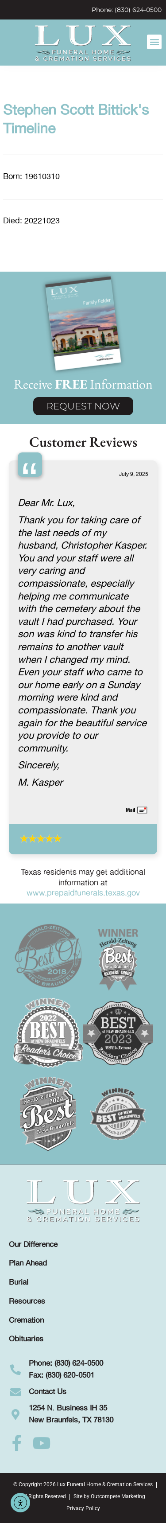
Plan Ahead (28, 1263)
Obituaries (26, 1339)
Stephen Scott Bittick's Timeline (76, 120)
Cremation (26, 1320)
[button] (154, 42)
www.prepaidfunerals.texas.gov (83, 893)
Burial (18, 1282)
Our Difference (33, 1245)
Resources (27, 1301)
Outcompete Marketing (118, 1496)
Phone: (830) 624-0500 (127, 10)
